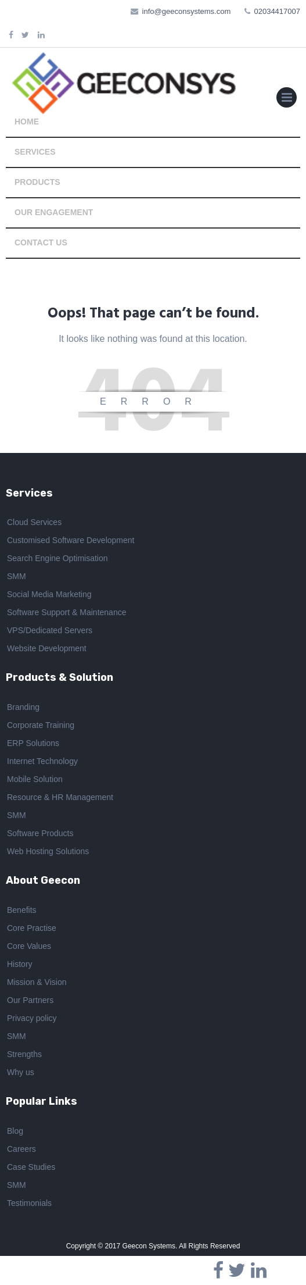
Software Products (40, 833)
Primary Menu (286, 100)
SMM (16, 576)
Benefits (22, 910)
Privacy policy (32, 1018)
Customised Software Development (70, 540)
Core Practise (31, 928)
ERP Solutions (33, 743)
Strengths (24, 1054)
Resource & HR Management (60, 797)
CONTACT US (41, 242)
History (20, 964)
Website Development (47, 648)
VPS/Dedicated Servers (49, 630)
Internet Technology (42, 761)
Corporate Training (40, 725)
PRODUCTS (37, 182)
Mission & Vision (36, 982)
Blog (15, 1131)
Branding (23, 707)
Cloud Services (34, 522)
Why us (20, 1072)
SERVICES (35, 151)
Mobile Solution (35, 779)
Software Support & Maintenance (66, 612)
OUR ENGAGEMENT (54, 212)
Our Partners (30, 1000)
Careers (21, 1149)
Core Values (29, 946)
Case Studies (31, 1167)
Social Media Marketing (49, 594)
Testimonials (29, 1203)
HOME (27, 121)
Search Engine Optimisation (57, 558)
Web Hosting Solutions (48, 851)
